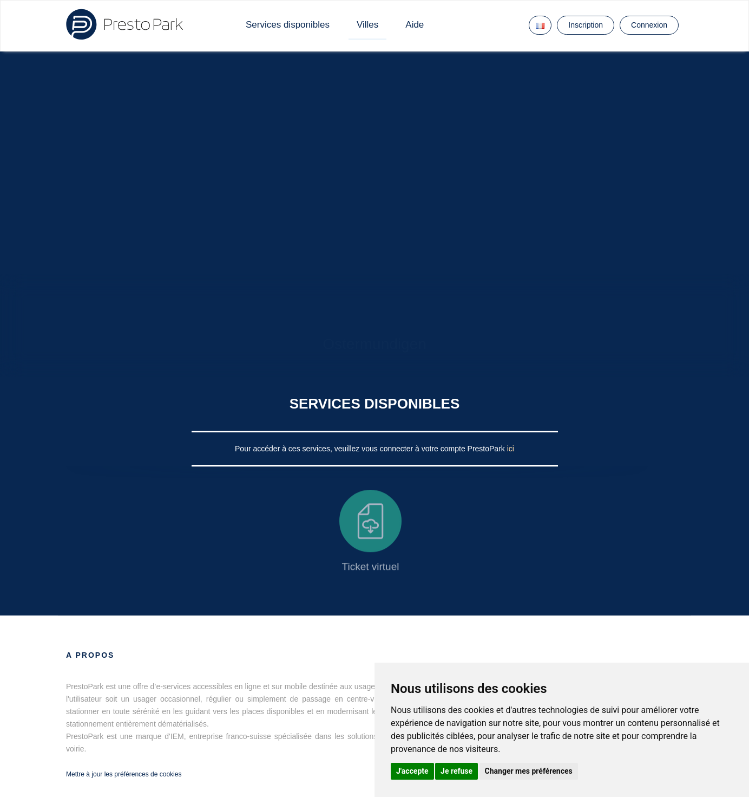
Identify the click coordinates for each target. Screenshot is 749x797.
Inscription (585, 25)
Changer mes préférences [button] (529, 771)
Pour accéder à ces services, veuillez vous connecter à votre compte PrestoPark (371, 448)
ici (510, 448)
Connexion (649, 25)
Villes (367, 25)
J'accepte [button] (412, 771)
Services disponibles (288, 25)
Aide (414, 25)
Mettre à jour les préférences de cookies (123, 774)
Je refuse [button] (456, 771)
